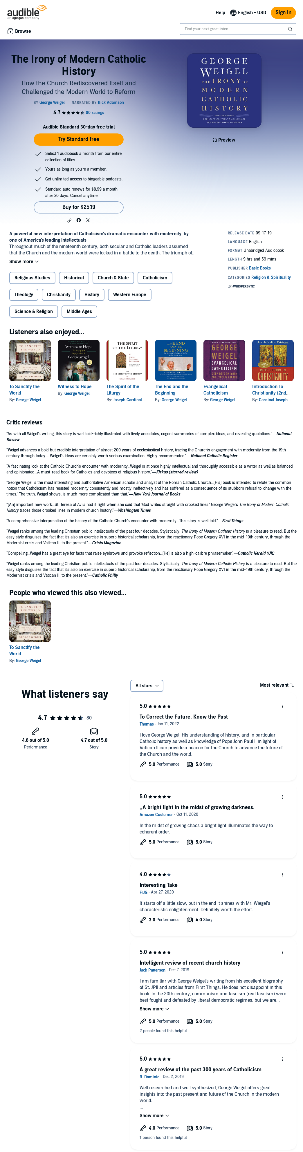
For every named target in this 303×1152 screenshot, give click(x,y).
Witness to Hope (75, 387)
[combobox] (238, 29)
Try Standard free (78, 139)
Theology (24, 295)
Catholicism (155, 278)
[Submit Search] (291, 29)
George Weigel (28, 399)
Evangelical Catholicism (215, 390)
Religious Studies (32, 278)
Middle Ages (79, 311)
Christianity (59, 295)
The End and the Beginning (171, 390)
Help (220, 13)
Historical (74, 278)
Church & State (113, 278)
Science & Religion (34, 311)
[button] (69, 220)
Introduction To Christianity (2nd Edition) (269, 393)
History (91, 295)
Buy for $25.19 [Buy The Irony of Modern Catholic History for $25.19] (78, 207)
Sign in (283, 13)
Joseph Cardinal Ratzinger (136, 399)
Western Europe (129, 295)
